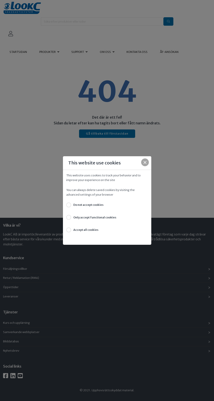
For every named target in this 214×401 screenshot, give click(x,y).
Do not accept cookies (88, 205)
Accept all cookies (85, 230)
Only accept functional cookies (94, 217)
